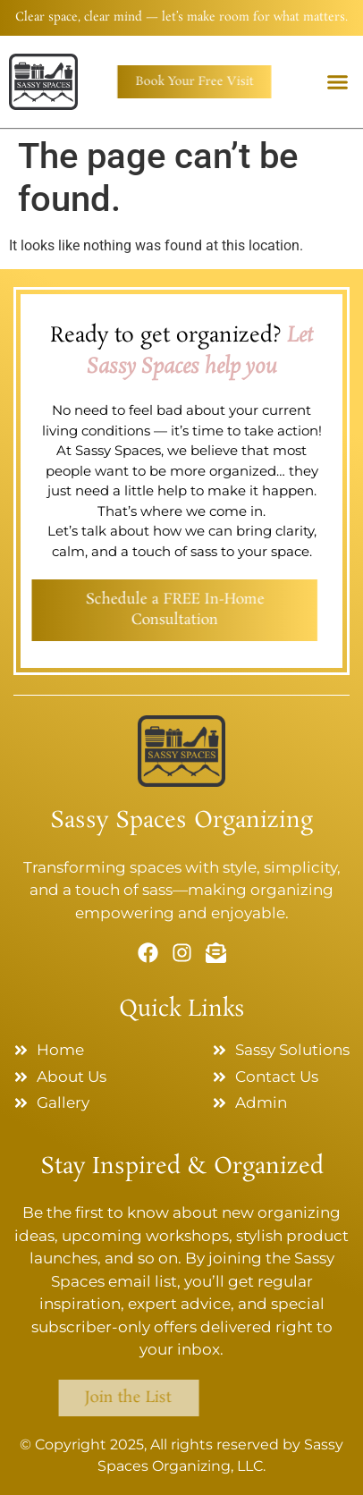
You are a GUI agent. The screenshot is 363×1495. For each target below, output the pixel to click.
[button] (338, 81)
